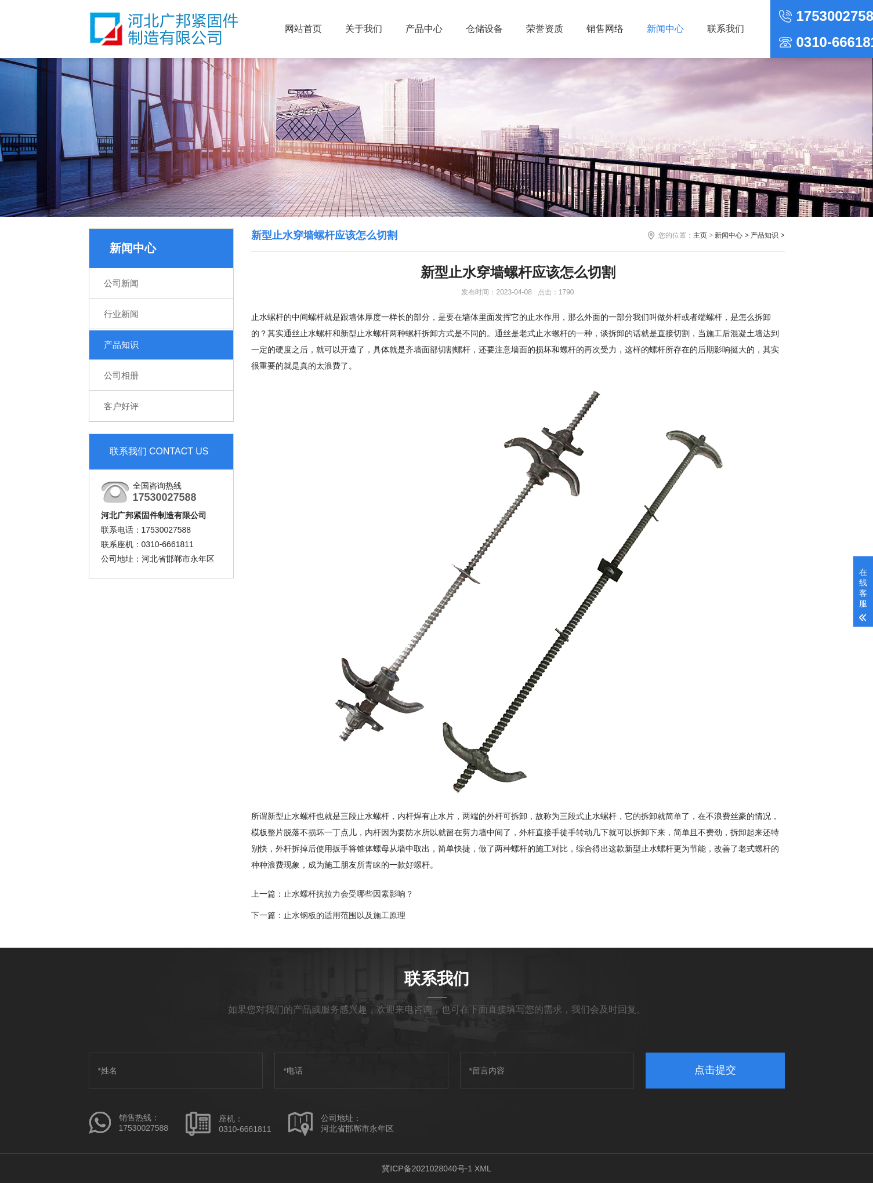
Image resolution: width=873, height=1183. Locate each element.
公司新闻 (121, 283)
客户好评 (121, 406)
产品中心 (424, 29)
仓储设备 (484, 29)
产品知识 (121, 345)
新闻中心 (665, 29)
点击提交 (715, 1070)
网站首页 (303, 29)
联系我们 (725, 29)
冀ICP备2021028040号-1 (427, 1168)
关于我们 (363, 29)
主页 (700, 235)
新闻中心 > (731, 235)
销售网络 (605, 29)
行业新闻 (121, 314)
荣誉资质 (544, 29)
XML (482, 1168)
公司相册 (121, 375)
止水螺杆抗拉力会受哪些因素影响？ (349, 893)
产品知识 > (767, 235)
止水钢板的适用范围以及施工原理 (344, 915)
